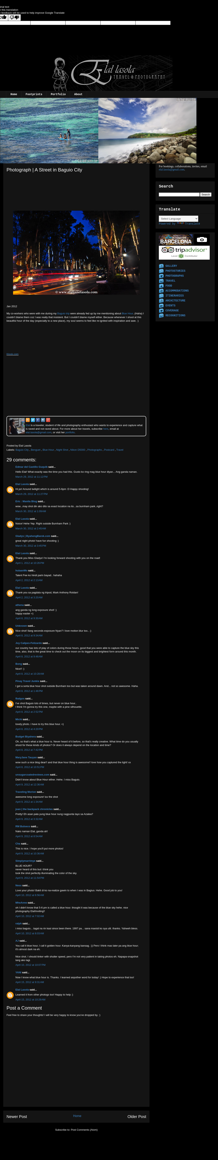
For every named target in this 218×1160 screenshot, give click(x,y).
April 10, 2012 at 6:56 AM (29, 895)
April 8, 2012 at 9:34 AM (29, 635)
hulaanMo (21, 570)
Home (13, 94)
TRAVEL (170, 280)
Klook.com (13, 354)
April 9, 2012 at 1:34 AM (29, 801)
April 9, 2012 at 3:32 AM (29, 819)
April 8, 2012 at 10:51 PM (29, 767)
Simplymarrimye (25, 860)
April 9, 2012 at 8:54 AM (29, 836)
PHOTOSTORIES (175, 271)
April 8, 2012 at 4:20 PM (29, 729)
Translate (188, 223)
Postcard (109, 449)
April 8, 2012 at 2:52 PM (29, 711)
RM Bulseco (22, 826)
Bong (18, 663)
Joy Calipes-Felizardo (28, 643)
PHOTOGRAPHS (174, 275)
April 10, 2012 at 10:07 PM (30, 964)
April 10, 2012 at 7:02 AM (29, 916)
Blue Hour (127, 313)
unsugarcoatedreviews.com (32, 774)
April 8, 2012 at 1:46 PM (29, 690)
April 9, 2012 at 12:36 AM (29, 784)
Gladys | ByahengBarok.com (32, 536)
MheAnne (21, 902)
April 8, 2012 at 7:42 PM (29, 749)
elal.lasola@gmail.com (171, 169)
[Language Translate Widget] (178, 219)
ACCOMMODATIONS (177, 290)
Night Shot (62, 449)
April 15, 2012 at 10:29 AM (30, 999)
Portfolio (58, 94)
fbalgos (20, 698)
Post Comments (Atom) (84, 1129)
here (105, 428)
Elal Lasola (22, 484)
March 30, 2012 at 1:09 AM (30, 511)
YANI (18, 972)
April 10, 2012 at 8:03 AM (29, 933)
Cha (17, 843)
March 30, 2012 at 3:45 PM (30, 545)
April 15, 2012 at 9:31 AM (29, 982)
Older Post (137, 1116)
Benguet (35, 449)
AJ (17, 940)
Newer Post (17, 1116)
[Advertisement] (26, 181)
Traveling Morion (25, 791)
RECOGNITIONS (175, 315)
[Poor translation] (14, 17)
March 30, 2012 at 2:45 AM (30, 528)
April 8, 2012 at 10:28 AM (29, 673)
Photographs (94, 449)
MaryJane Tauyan (26, 757)
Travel (119, 449)
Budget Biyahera (25, 736)
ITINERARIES (174, 295)
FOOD (168, 285)
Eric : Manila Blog (26, 501)
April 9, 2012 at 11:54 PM (29, 877)
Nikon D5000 (77, 449)
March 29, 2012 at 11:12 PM (31, 476)
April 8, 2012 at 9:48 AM (29, 656)
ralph (18, 923)
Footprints (34, 94)
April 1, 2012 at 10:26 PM (29, 562)
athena (19, 604)
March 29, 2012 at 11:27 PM (31, 493)
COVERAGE (172, 310)
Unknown (21, 625)
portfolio (70, 432)
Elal (28, 425)
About (78, 94)
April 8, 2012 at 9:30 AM (29, 618)
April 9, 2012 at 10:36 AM (29, 853)
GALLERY (171, 266)
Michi (18, 719)
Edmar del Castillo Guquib (31, 466)
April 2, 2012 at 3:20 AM (29, 597)
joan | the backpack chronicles (34, 809)
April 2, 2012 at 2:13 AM (29, 580)
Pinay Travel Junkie (27, 681)
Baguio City (22, 449)
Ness (18, 885)
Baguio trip (63, 313)
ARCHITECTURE (175, 300)
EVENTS (170, 305)
